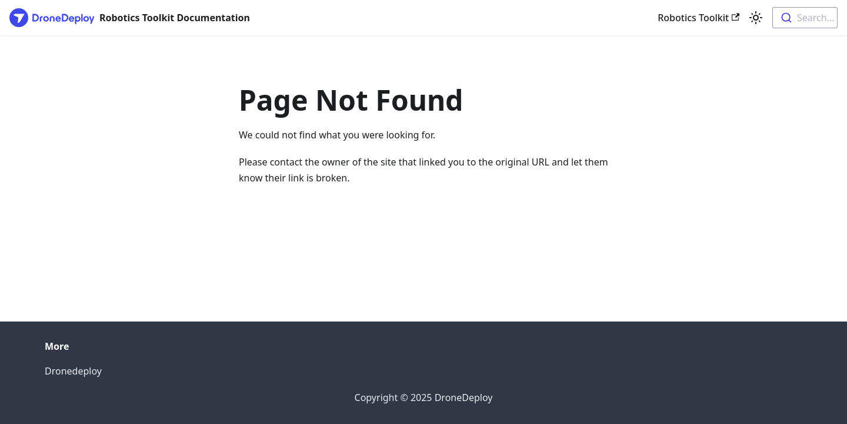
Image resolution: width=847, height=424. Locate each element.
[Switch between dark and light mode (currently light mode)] (755, 17)
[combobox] (805, 17)
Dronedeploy (73, 371)
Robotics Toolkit (698, 17)
